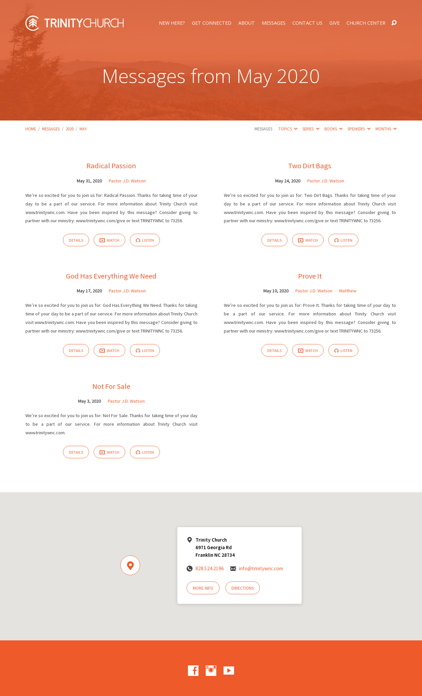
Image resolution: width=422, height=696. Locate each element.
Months (386, 128)
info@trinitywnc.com (261, 568)
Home (30, 128)
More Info (203, 588)
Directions (242, 588)
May (83, 128)
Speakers (358, 128)
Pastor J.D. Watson (127, 181)
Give (334, 23)
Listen (145, 240)
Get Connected (211, 23)
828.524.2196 (210, 568)
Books (333, 128)
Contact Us (307, 23)
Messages (274, 23)
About (246, 23)
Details (76, 240)
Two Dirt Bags (309, 165)
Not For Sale (111, 386)
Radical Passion (111, 165)
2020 (70, 128)
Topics (288, 128)
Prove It (310, 276)
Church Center (366, 23)
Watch (109, 240)
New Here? (172, 23)
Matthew (347, 291)
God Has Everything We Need (111, 276)
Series (310, 128)
